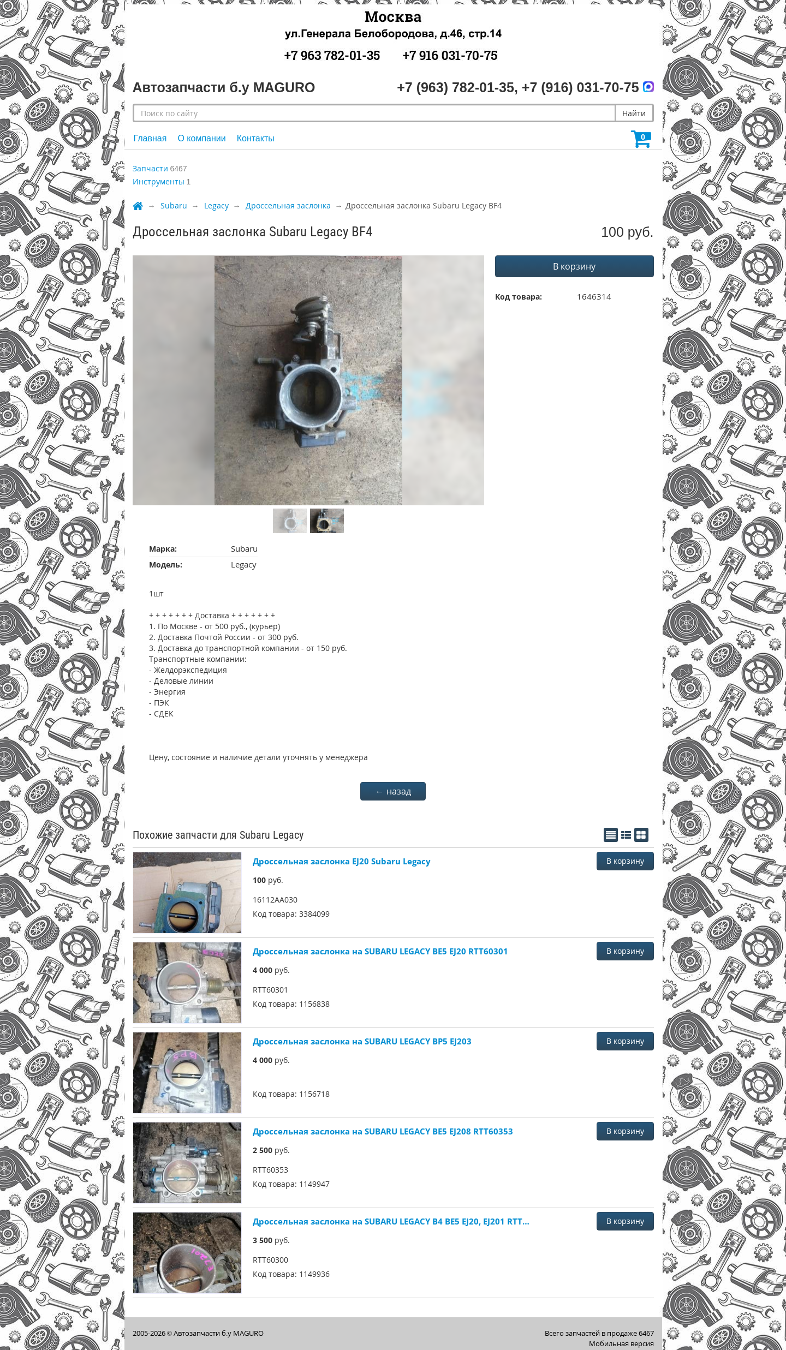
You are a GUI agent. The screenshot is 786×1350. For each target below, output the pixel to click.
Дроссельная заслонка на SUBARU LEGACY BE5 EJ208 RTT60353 (383, 1131)
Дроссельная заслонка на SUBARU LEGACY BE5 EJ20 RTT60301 (380, 951)
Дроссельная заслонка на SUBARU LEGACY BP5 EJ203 (362, 1041)
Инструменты (158, 181)
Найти (634, 113)
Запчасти (150, 168)
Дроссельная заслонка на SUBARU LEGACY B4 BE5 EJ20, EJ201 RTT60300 (392, 1221)
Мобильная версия (621, 1343)
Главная (150, 138)
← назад (393, 791)
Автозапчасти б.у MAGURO (219, 1333)
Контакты (256, 138)
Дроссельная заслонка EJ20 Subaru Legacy (342, 861)
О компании (201, 138)
